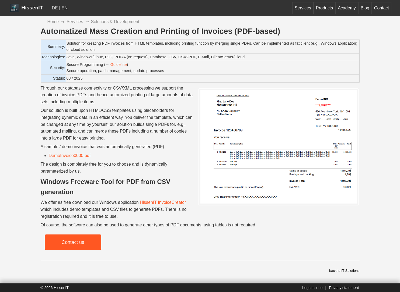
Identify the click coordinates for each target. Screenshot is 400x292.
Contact (381, 8)
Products (324, 8)
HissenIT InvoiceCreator (163, 202)
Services (303, 8)
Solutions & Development (115, 21)
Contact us (72, 242)
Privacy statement (344, 288)
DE (55, 8)
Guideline (118, 64)
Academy (347, 8)
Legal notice (312, 288)
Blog (365, 8)
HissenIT (26, 7)
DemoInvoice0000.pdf (70, 155)
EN (65, 8)
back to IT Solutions (344, 271)
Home (53, 21)
